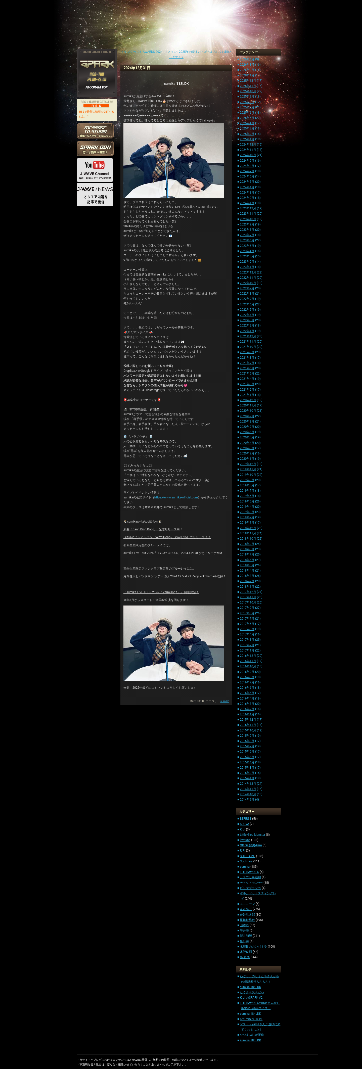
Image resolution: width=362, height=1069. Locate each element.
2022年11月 (248, 278)
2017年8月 (247, 613)
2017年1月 (247, 650)
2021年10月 (248, 347)
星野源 (244, 941)
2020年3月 (247, 448)
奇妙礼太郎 (247, 914)
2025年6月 (247, 112)
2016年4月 (247, 698)
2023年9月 (247, 224)
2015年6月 (247, 751)
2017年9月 (247, 608)
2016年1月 (247, 714)
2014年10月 (248, 794)
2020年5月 (247, 437)
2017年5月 (247, 629)
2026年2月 (247, 70)
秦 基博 (245, 957)
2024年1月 (247, 203)
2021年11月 (248, 341)
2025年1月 (247, 139)
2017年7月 (247, 618)
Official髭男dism (251, 845)
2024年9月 (247, 160)
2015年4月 (247, 762)
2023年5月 (247, 246)
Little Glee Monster (252, 834)
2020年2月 (247, 453)
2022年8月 (247, 293)
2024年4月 (247, 187)
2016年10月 (248, 666)
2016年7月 (247, 682)
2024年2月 (247, 198)
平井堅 (244, 930)
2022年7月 (247, 299)
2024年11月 (248, 150)
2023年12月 (248, 208)
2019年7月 (247, 490)
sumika (224, 701)
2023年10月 (248, 219)
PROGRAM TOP (97, 87)
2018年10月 (248, 538)
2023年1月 (247, 267)
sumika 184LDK (250, 1013)
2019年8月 (247, 485)
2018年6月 (247, 560)
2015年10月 (248, 730)
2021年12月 (248, 336)
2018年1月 (247, 586)
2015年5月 (247, 757)
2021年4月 (247, 379)
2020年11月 (248, 405)
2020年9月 (247, 416)
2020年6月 (247, 432)
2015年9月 (247, 735)
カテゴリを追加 (250, 877)
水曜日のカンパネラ (253, 946)
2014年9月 (247, 799)
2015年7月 (247, 746)
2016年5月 (247, 693)
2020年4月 (247, 443)
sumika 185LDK (250, 987)
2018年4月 (247, 570)
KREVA (244, 824)
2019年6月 (247, 496)
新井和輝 (246, 936)
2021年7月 (247, 363)
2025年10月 (248, 91)
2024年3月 (247, 192)
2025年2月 (247, 134)
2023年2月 (247, 261)
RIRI (242, 850)
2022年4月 (247, 315)
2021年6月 (247, 368)
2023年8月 (247, 229)
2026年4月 (247, 59)
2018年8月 (247, 549)
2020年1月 (247, 458)
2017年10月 (248, 602)
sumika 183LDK (250, 1040)
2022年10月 (248, 283)
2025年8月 (247, 102)
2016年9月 (247, 672)
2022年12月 (248, 272)
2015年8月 (247, 741)
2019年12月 (248, 464)
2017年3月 (247, 639)
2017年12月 (248, 592)
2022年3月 (247, 320)
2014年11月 (248, 789)
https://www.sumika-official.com (176, 497)
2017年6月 (247, 624)
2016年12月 (248, 656)
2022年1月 (247, 331)
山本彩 (244, 925)
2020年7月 (247, 427)
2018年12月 (248, 528)
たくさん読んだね (252, 992)
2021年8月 (247, 357)
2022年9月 (247, 288)
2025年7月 (247, 107)
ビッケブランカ (250, 888)
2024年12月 (248, 144)
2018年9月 (247, 544)
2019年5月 (247, 501)
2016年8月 (247, 677)
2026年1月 (247, 75)
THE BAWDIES (249, 872)
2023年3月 (247, 256)
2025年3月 (247, 128)
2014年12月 (248, 783)
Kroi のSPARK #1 (251, 1019)
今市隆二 (246, 909)
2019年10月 (248, 475)
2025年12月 (248, 80)
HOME (84, 217)
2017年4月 (247, 634)
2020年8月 (247, 421)
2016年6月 (247, 687)
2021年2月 (247, 389)
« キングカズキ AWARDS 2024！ (143, 52)
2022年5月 (247, 309)
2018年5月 (247, 565)
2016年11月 (248, 661)
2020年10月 (248, 410)
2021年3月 (247, 384)
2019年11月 (248, 469)
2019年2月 (247, 517)
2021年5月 (247, 373)
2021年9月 (247, 352)
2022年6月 (247, 304)
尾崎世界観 (247, 920)
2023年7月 (247, 235)
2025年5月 (247, 118)
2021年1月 (247, 395)
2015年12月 (248, 719)
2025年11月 (248, 86)
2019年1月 (247, 522)
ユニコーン (247, 904)
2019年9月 (247, 480)
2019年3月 (247, 512)
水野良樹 (246, 952)
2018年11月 (248, 533)
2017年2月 (247, 645)
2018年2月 (247, 581)
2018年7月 (247, 554)
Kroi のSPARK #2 (251, 997)
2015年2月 (247, 773)
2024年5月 (247, 181)
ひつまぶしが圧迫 (252, 1035)
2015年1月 (247, 778)
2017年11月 (248, 597)
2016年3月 (247, 704)
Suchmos (246, 861)
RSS (96, 105)
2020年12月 (248, 400)
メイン (172, 52)
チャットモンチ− (251, 883)
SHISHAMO (247, 856)
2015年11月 (248, 725)
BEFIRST (245, 818)
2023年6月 (247, 240)
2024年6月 (247, 176)
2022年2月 (247, 325)
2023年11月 (248, 213)
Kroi (242, 829)
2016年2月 (247, 709)
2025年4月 (247, 123)
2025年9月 (247, 96)
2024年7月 (247, 171)
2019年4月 (247, 506)
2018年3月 (247, 576)
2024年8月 (247, 166)
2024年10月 (248, 155)
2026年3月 (247, 64)
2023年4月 (247, 251)
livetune (245, 840)
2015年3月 (247, 767)
